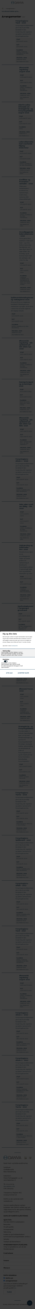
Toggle (6, 661)
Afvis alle (9, 673)
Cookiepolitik (14, 645)
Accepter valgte (23, 673)
